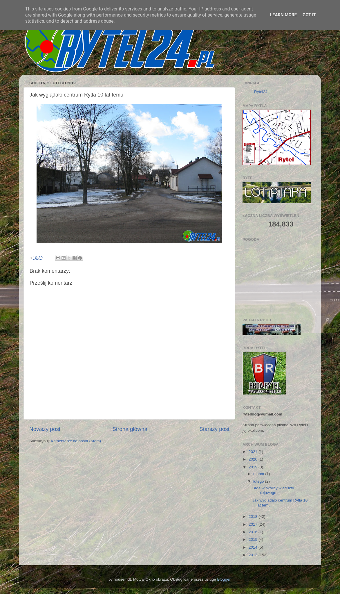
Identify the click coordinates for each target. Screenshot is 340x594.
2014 (253, 547)
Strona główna (129, 429)
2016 (253, 532)
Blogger (223, 579)
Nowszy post (44, 429)
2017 (253, 524)
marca (259, 474)
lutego (259, 481)
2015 (253, 539)
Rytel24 (260, 92)
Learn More (283, 14)
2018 (253, 516)
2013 (253, 555)
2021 (253, 451)
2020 (253, 459)
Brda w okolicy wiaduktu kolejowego (273, 490)
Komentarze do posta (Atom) (76, 441)
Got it (309, 14)
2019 (253, 467)
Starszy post (214, 429)
